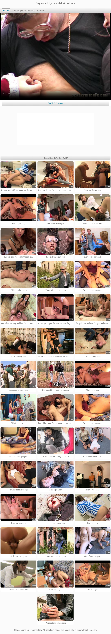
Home (6, 10)
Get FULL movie (55, 103)
